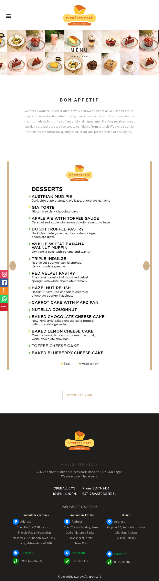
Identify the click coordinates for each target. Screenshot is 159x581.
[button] (12, 266)
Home (74, 56)
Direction (26, 553)
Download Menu (79, 395)
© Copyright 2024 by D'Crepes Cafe (79, 576)
